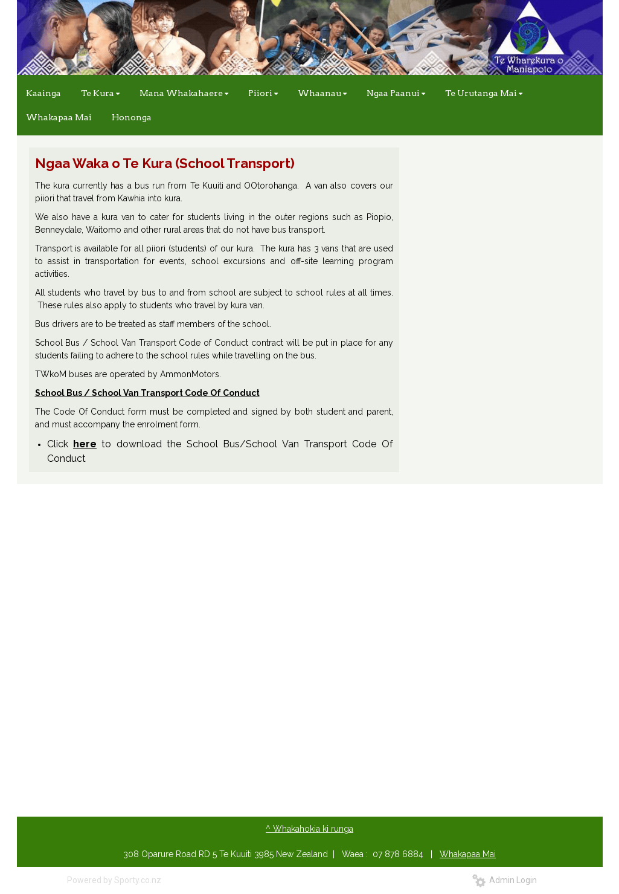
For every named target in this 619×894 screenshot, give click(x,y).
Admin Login (504, 880)
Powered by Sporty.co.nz (114, 880)
